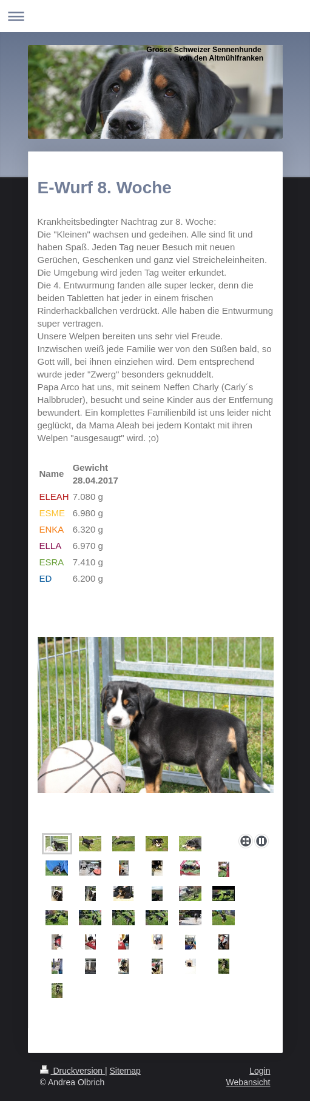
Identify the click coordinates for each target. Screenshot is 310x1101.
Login (259, 1071)
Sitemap (125, 1071)
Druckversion (72, 1071)
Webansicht (248, 1082)
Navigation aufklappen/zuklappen (155, 16)
